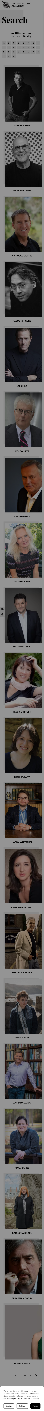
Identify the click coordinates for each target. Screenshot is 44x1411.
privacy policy (18, 1398)
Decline (9, 1406)
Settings (22, 1406)
